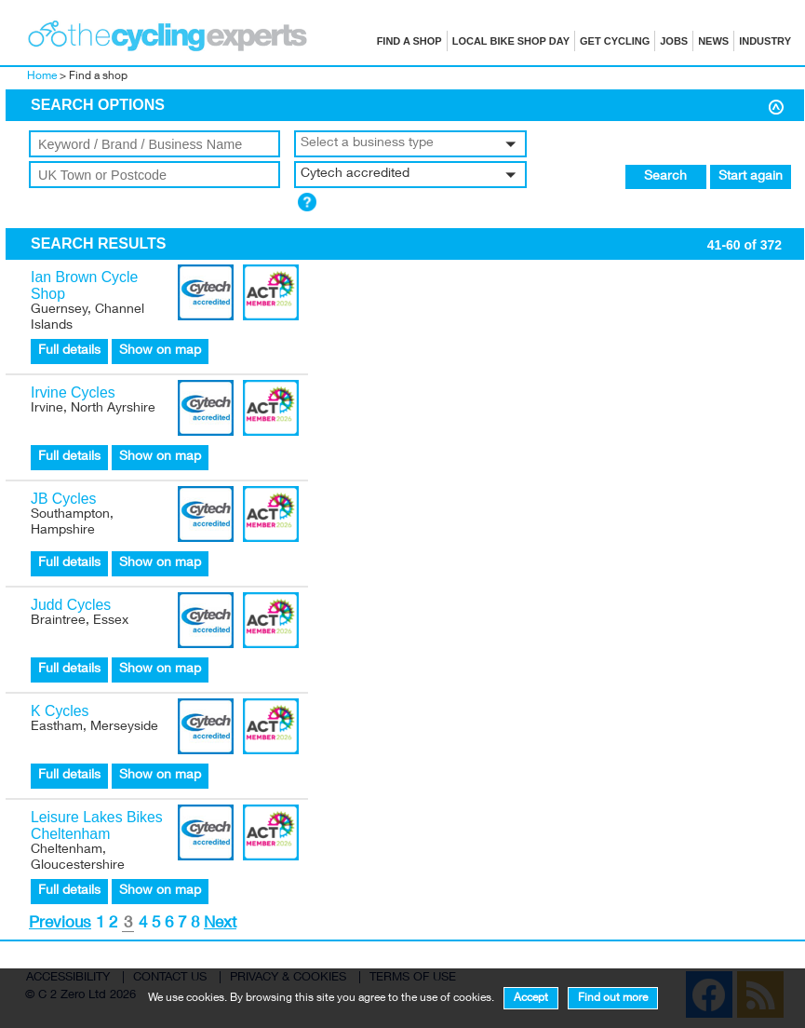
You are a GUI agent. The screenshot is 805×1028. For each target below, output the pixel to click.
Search (665, 176)
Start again (750, 176)
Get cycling (615, 41)
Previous (60, 924)
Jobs (674, 41)
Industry (765, 41)
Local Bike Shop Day (511, 41)
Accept (531, 998)
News (713, 41)
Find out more (613, 998)
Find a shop (409, 41)
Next (220, 924)
